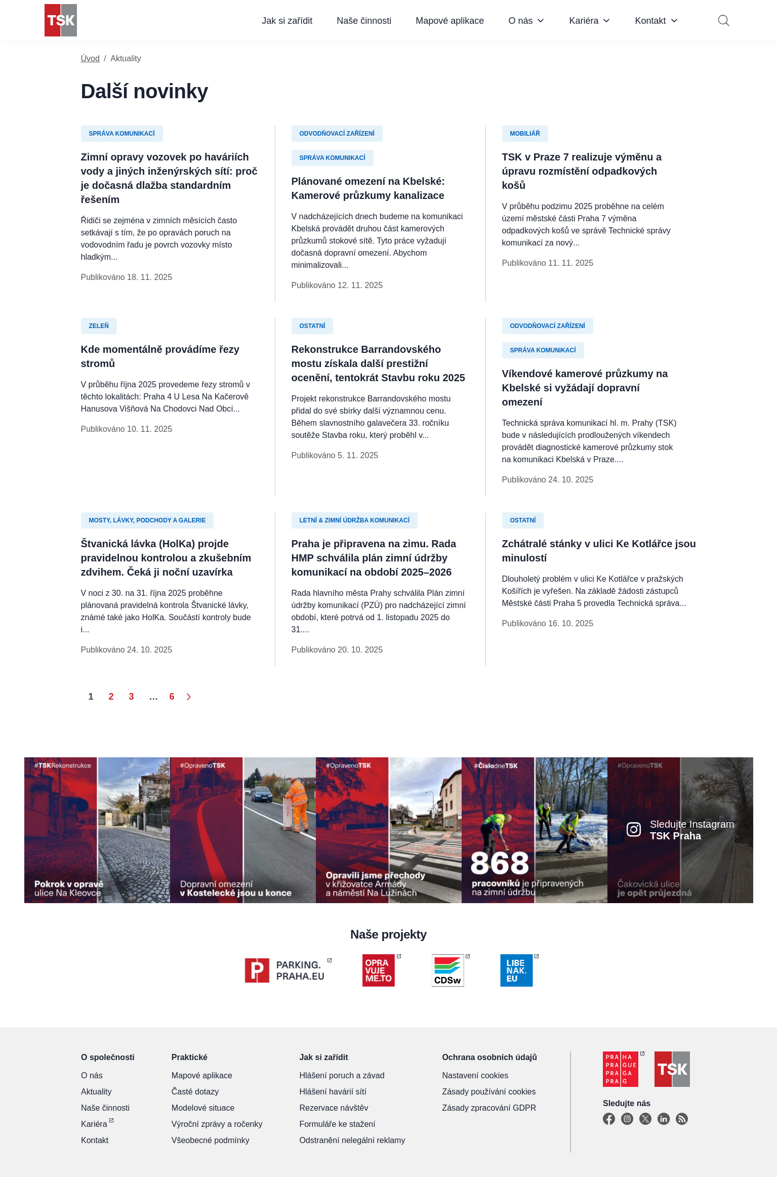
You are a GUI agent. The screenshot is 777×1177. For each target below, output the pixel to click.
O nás (520, 21)
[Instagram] (627, 1119)
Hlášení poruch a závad (341, 1075)
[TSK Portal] (682, 1119)
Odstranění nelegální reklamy (352, 1140)
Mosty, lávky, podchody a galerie (147, 520)
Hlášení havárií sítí (332, 1091)
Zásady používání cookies (489, 1091)
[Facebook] (609, 1119)
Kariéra (583, 21)
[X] (645, 1119)
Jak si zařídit (287, 21)
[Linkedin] (664, 1119)
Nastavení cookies (475, 1075)
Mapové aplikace (450, 21)
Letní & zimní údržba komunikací (355, 520)
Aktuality (96, 1091)
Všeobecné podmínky (211, 1140)
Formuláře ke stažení (337, 1124)
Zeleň (99, 326)
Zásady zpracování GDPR (489, 1108)
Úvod (90, 58)
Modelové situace (203, 1108)
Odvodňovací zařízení (337, 133)
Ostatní (312, 326)
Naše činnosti (364, 21)
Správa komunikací (122, 133)
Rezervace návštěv (333, 1108)
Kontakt (650, 21)
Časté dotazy (195, 1091)
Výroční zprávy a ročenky (217, 1124)
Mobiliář (525, 133)
